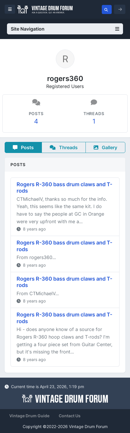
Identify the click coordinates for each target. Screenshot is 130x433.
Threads (64, 147)
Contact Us (70, 415)
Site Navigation (65, 29)
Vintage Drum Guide (29, 415)
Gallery (105, 147)
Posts (23, 147)
